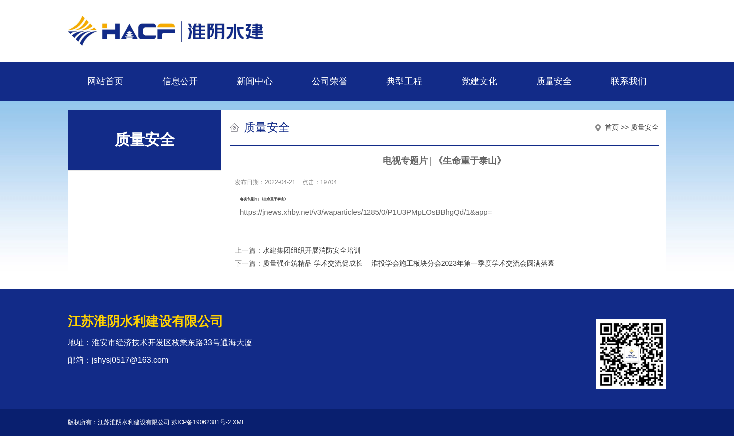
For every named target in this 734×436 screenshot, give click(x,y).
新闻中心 (255, 81)
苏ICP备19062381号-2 (201, 422)
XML (239, 422)
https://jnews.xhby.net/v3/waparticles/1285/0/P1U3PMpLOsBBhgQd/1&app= (366, 212)
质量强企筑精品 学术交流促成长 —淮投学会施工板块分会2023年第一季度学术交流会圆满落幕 (408, 263)
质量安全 (554, 81)
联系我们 (629, 81)
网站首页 (105, 81)
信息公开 (180, 81)
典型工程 (404, 81)
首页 (612, 127)
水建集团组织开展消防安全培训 (312, 250)
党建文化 (479, 81)
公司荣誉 (330, 81)
